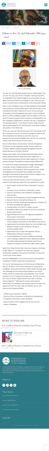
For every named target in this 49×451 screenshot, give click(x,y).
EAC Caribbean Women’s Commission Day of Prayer (21, 325)
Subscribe (6, 417)
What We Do (7, 392)
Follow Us (6, 379)
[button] (7, 43)
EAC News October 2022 (23, 333)
